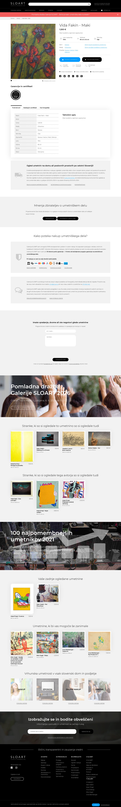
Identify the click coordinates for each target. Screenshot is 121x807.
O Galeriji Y (89, 782)
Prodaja (41, 10)
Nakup (43, 760)
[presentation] (60, 352)
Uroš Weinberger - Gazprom (68, 650)
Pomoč (88, 772)
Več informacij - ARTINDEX (23, 560)
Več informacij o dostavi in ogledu (61, 184)
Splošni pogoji (91, 777)
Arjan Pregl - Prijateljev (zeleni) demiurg (68, 502)
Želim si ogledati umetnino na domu (37, 184)
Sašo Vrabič (90, 784)
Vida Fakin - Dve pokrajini (16, 499)
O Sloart (59, 10)
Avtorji (18, 18)
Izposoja (43, 762)
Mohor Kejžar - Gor (94, 448)
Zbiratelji (84, 10)
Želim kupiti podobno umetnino (95, 44)
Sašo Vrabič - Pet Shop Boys (42, 605)
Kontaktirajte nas (80, 184)
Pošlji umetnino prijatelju (97, 71)
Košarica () (105, 10)
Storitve (50, 10)
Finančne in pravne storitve (61, 770)
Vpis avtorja (59, 776)
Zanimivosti (75, 770)
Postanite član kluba (68, 218)
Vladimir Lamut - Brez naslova (67, 449)
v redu (96, 804)
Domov (13, 18)
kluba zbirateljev (69, 178)
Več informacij (105, 804)
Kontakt (88, 762)
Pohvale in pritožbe (89, 768)
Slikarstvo (68, 47)
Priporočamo (75, 772)
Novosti (73, 760)
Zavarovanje (68, 267)
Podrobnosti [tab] (16, 107)
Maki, (76, 50)
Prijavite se (50, 218)
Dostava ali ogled (55, 267)
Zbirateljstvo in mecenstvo (46, 773)
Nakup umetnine (31, 267)
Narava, (67, 50)
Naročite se (86, 731)
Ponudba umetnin (16, 10)
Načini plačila (43, 267)
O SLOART (89, 760)
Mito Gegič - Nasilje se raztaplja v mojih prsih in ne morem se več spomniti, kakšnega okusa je (17, 660)
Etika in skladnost (92, 774)
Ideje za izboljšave (92, 765)
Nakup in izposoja (30, 10)
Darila (73, 765)
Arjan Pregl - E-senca (17, 616)
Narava (67, 44)
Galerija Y (17, 779)
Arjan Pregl (90, 787)
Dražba (43, 767)
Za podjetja (74, 777)
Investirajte (74, 775)
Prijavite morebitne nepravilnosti (36, 298)
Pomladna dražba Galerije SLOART (26, 407)
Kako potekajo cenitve (56, 298)
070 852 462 (86, 284)
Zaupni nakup (45, 765)
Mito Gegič (89, 792)
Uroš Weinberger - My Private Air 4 (94, 653)
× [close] (118, 14)
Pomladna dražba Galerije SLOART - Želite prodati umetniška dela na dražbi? (60, 14)
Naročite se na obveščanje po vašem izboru (60, 737)
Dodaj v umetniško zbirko (81, 71)
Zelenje (67, 52)
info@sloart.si (53, 284)
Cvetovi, (72, 50)
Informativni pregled (60, 763)
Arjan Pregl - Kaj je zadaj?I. (42, 511)
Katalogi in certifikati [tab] (30, 107)
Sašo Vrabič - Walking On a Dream (43, 449)
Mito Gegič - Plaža (42, 655)
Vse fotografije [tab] (44, 107)
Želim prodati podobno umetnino (96, 47)
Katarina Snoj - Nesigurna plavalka (17, 464)
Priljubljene (75, 767)
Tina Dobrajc (90, 789)
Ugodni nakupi (76, 762)
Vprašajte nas (60, 359)
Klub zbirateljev (46, 777)
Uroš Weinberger (91, 794)
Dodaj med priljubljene (65, 71)
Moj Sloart (94, 10)
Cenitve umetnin (61, 767)
